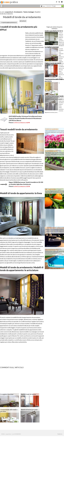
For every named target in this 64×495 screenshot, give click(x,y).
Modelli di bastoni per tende (29, 410)
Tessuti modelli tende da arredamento (18, 129)
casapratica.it (9, 12)
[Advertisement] (17, 10)
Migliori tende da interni (28, 394)
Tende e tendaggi (28, 12)
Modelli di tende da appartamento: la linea (21, 193)
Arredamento (18, 12)
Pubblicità (59, 434)
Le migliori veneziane (6, 394)
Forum (43, 6)
